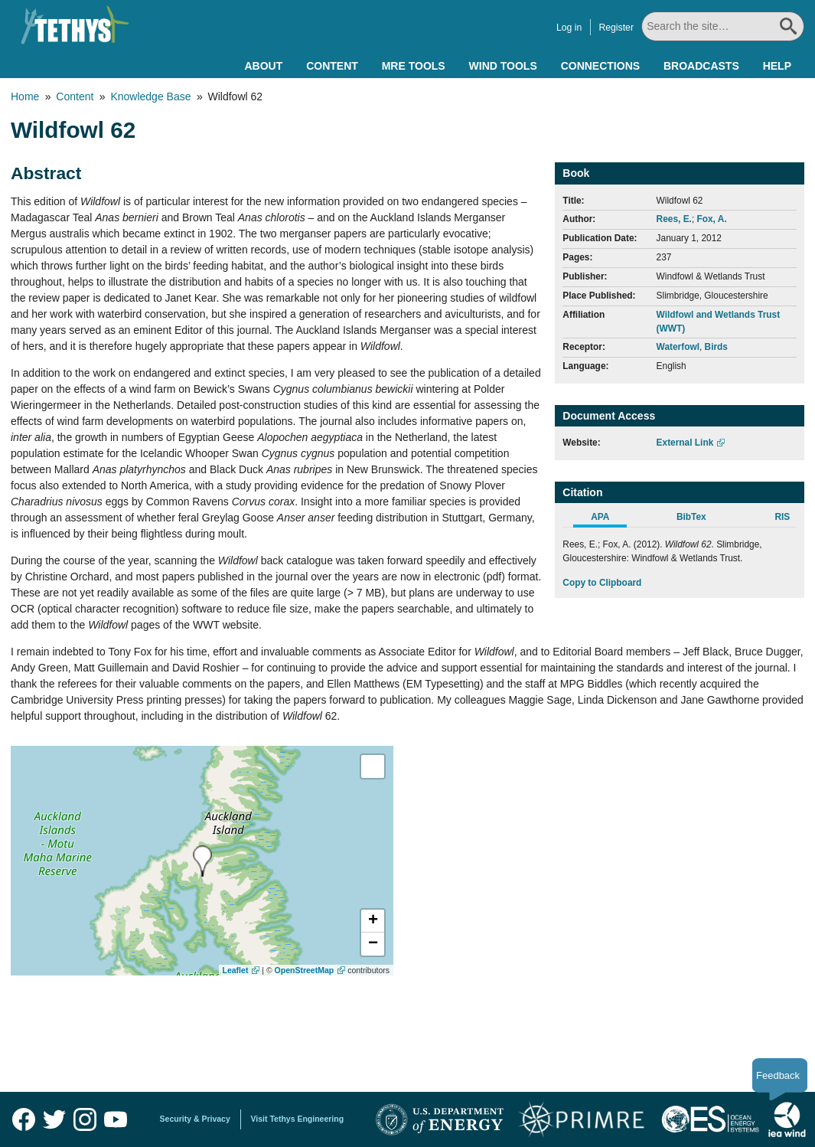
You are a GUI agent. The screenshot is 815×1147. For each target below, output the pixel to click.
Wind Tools (503, 66)
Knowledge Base (150, 96)
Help (777, 66)
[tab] (608, 519)
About (263, 66)
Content (332, 66)
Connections (600, 66)
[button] (372, 921)
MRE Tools (413, 66)
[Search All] (723, 26)
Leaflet (236, 970)
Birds (716, 346)
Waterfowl (678, 346)
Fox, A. (711, 219)
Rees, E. (674, 219)
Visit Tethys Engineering (297, 1118)
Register (617, 27)
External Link (685, 442)
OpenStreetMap (304, 970)
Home (25, 96)
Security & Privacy (195, 1118)
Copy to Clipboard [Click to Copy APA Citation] (601, 582)
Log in (570, 27)
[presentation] (202, 861)
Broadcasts (701, 66)
